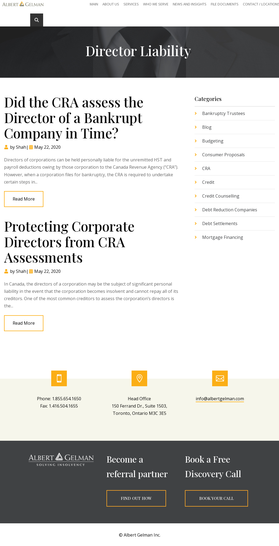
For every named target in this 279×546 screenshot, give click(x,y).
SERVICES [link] (131, 4)
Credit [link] (208, 182)
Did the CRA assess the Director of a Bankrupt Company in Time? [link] (73, 117)
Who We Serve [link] (155, 4)
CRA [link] (206, 168)
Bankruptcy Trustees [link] (223, 113)
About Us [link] (110, 4)
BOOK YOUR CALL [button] (216, 498)
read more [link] (24, 199)
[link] (23, 6)
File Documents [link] (225, 4)
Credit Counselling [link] (220, 196)
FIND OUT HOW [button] (136, 498)
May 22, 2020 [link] (47, 147)
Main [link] (94, 4)
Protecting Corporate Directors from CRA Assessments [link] (69, 241)
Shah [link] (21, 147)
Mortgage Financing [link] (222, 237)
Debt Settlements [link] (219, 223)
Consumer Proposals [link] (223, 155)
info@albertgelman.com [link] (220, 399)
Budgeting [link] (212, 141)
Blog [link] (207, 127)
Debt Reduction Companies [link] (229, 210)
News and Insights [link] (189, 4)
